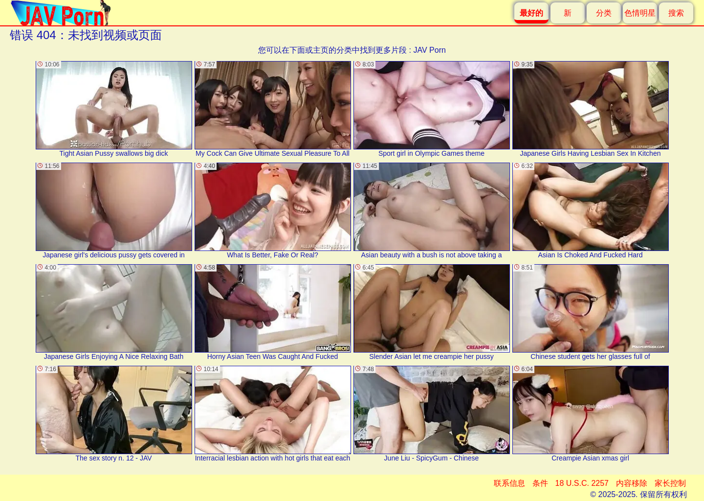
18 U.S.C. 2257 (582, 483)
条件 (540, 483)
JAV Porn (429, 50)
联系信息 (509, 483)
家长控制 (670, 483)
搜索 (676, 13)
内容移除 (631, 483)
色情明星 (640, 13)
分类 (604, 13)
